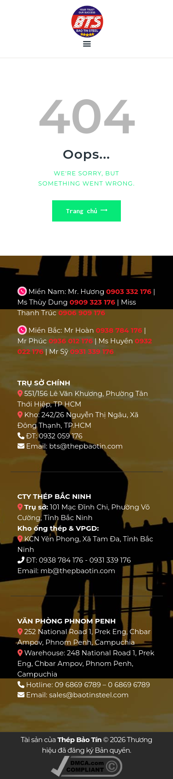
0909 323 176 (92, 302)
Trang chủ (81, 211)
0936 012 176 (70, 340)
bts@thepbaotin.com (86, 446)
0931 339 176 (92, 351)
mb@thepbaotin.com (77, 570)
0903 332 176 (128, 291)
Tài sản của (61, 739)
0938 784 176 (118, 330)
